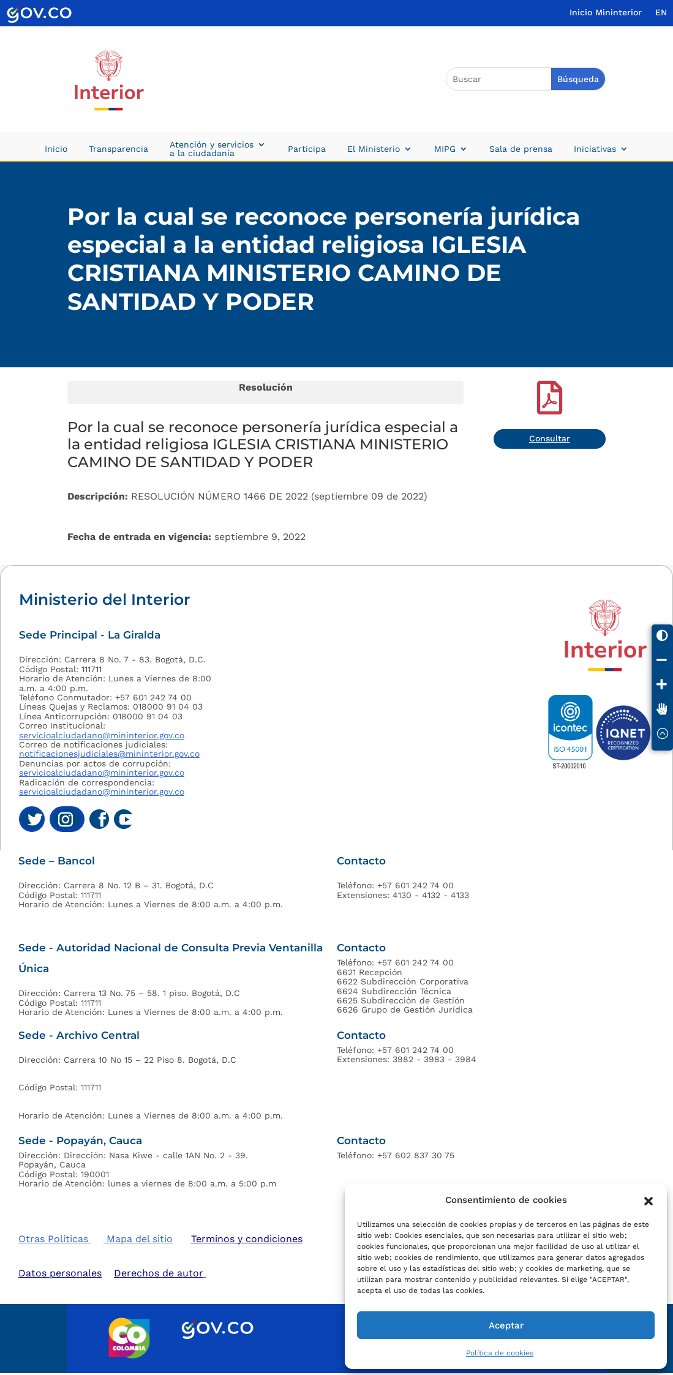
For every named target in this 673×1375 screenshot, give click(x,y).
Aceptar (506, 1325)
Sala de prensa (520, 149)
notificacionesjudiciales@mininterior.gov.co (109, 754)
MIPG (445, 149)
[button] (648, 1200)
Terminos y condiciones (247, 1239)
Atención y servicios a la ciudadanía (212, 149)
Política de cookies (499, 1353)
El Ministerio (373, 149)
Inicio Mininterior (606, 12)
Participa (307, 149)
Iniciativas (595, 149)
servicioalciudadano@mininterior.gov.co (101, 735)
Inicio (56, 149)
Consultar (549, 438)
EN (661, 12)
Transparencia (118, 149)
